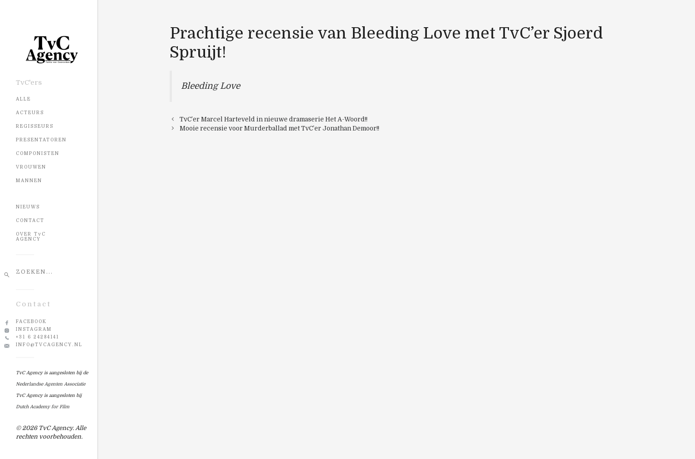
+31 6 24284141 (37, 336)
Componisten (37, 153)
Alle (23, 99)
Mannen (29, 180)
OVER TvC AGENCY (31, 237)
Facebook (31, 321)
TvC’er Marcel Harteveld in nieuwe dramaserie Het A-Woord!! (273, 119)
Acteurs (30, 112)
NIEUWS (28, 206)
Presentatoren (41, 139)
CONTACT (30, 220)
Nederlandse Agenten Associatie (50, 384)
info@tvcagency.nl (49, 344)
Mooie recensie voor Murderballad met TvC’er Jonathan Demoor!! (279, 128)
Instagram (34, 329)
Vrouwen (31, 166)
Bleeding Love (210, 86)
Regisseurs (35, 126)
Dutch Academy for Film (42, 406)
